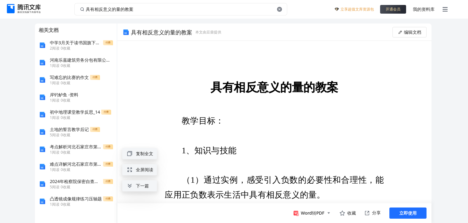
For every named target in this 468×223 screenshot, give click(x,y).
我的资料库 (424, 9)
